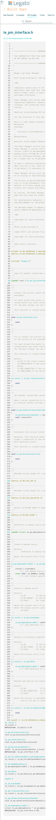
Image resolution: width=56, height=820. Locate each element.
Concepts (20, 15)
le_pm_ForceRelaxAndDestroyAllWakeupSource (26, 757)
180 (7, 481)
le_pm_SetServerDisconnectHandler (33, 410)
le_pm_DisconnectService (28, 454)
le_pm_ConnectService (26, 317)
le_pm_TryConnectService (36, 378)
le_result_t (17, 378)
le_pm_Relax (29, 661)
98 (7, 281)
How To (51, 15)
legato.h (26, 261)
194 (7, 515)
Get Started (8, 15)
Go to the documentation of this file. (17, 38)
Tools (42, 15)
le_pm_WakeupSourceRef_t (23, 564)
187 (7, 498)
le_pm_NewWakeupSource (16, 764)
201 (7, 532)
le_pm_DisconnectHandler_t (40, 281)
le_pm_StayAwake (31, 618)
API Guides (32, 15)
